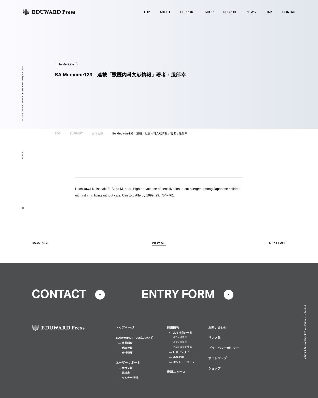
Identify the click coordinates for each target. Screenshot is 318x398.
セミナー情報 (128, 377)
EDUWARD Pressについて (134, 337)
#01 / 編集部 (180, 337)
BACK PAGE (40, 243)
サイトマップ (217, 358)
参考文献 (97, 133)
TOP (147, 12)
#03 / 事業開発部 (182, 347)
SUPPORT (187, 12)
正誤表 (124, 372)
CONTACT (289, 12)
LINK (269, 12)
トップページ (125, 327)
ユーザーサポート (128, 362)
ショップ (214, 368)
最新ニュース (176, 371)
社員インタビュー (181, 352)
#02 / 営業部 (180, 342)
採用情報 (173, 327)
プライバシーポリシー (223, 348)
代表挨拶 (125, 347)
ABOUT (165, 12)
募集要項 (176, 357)
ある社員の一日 (180, 332)
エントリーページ (181, 362)
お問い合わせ (217, 327)
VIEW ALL (159, 243)
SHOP (209, 12)
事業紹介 (125, 342)
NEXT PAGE (277, 243)
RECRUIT (230, 12)
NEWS (251, 12)
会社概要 (125, 352)
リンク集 (214, 337)
